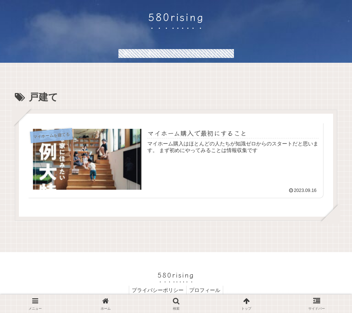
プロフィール (205, 290)
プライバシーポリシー (156, 290)
